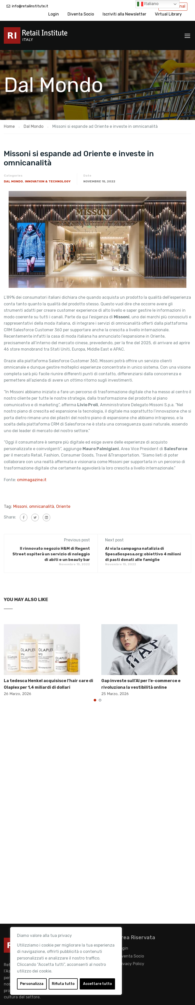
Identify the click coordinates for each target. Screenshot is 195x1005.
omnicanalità (41, 506)
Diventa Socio (81, 14)
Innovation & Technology (48, 181)
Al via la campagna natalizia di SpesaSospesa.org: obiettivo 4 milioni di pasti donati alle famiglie (143, 554)
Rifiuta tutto (63, 984)
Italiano (147, 4)
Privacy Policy (131, 963)
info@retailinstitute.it (30, 6)
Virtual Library (168, 14)
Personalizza (31, 984)
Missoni (20, 506)
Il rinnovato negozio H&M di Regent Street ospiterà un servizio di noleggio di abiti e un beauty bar (51, 554)
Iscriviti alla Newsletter (124, 14)
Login (53, 14)
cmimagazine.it (31, 479)
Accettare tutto (97, 984)
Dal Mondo (13, 181)
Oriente (63, 506)
